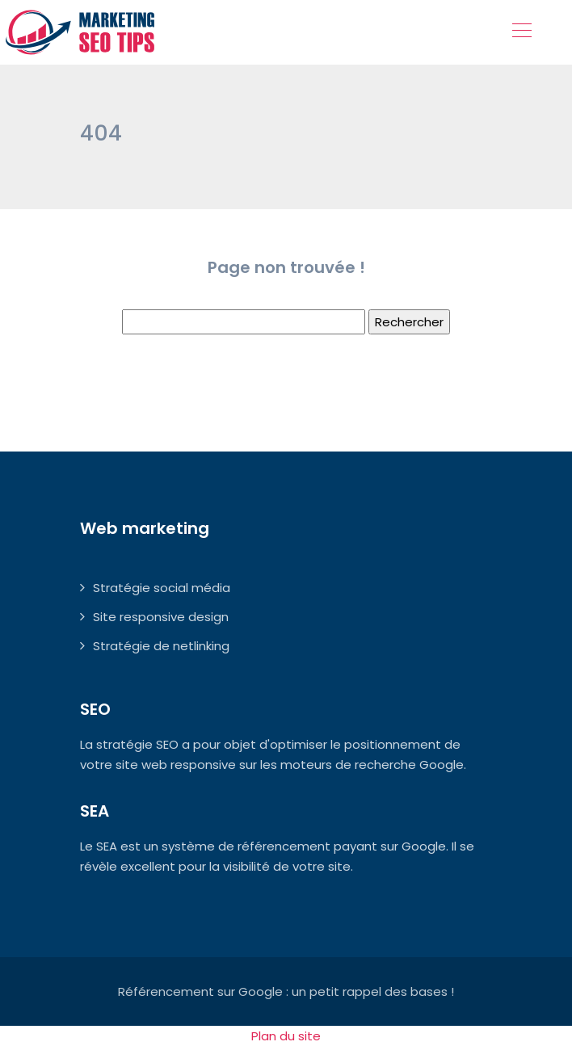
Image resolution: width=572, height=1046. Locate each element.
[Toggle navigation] (521, 32)
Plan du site (286, 1035)
